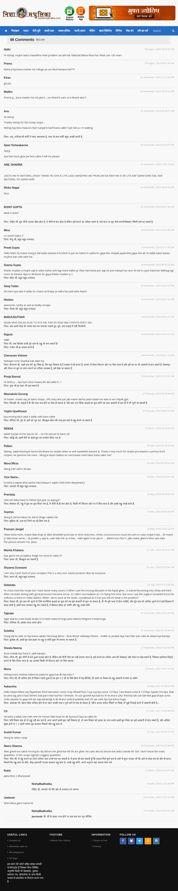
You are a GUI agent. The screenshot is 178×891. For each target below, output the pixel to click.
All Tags (13, 858)
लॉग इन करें (142, 30)
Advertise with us (18, 846)
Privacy (97, 846)
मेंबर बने (129, 30)
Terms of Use (100, 840)
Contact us (15, 840)
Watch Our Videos (60, 840)
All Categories (16, 852)
